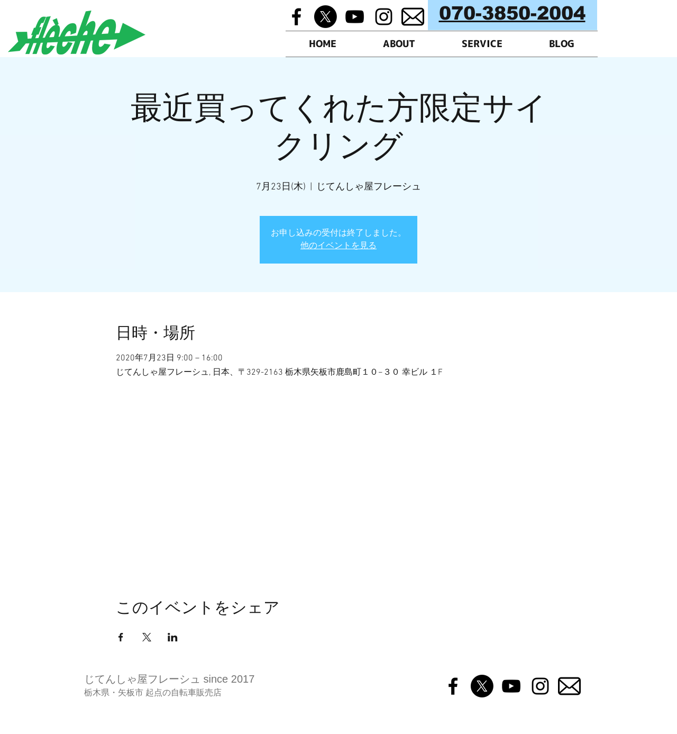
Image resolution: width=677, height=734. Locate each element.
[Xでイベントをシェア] (147, 637)
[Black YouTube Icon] (354, 16)
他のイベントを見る (338, 246)
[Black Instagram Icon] (383, 16)
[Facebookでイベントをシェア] (121, 637)
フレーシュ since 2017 (201, 679)
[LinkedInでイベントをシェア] (173, 637)
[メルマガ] (412, 16)
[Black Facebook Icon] (296, 16)
